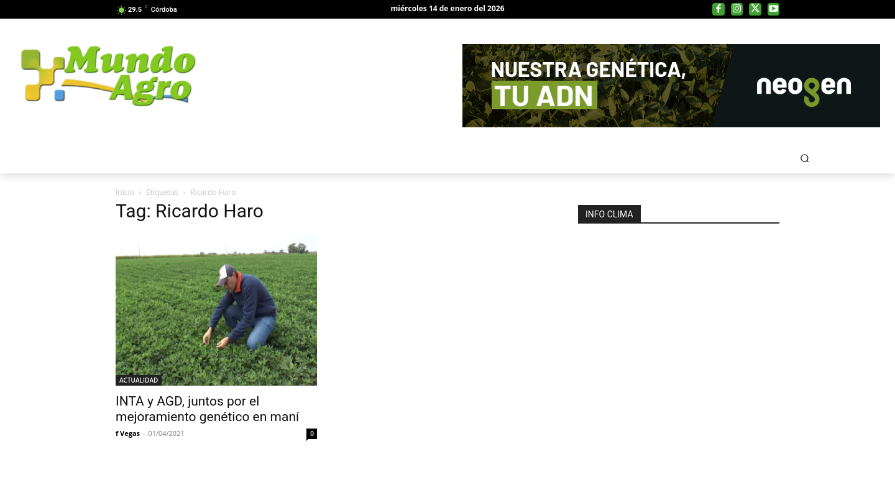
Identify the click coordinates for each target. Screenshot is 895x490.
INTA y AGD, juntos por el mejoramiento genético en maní (207, 409)
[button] (805, 158)
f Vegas (128, 433)
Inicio (125, 192)
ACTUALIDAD (138, 380)
